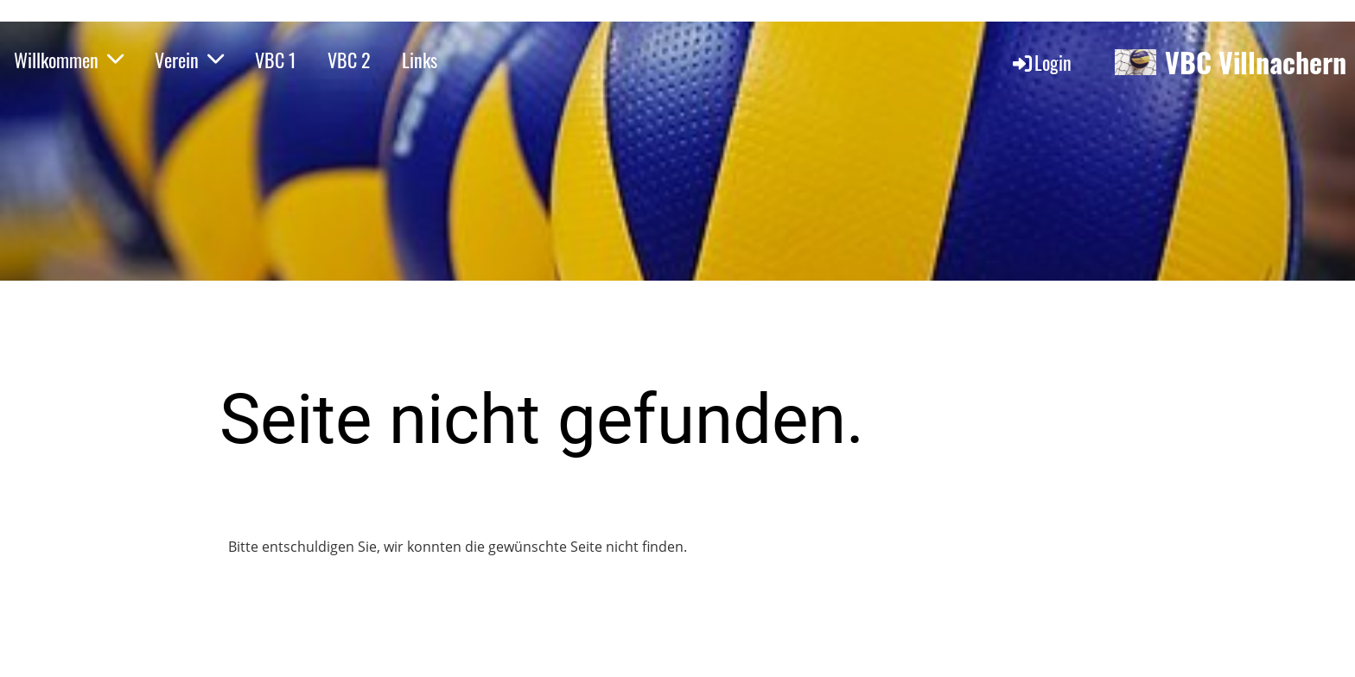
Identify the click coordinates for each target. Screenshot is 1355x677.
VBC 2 (349, 59)
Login (1041, 62)
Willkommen (69, 59)
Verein (189, 59)
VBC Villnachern (1255, 62)
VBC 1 (275, 59)
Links (419, 59)
